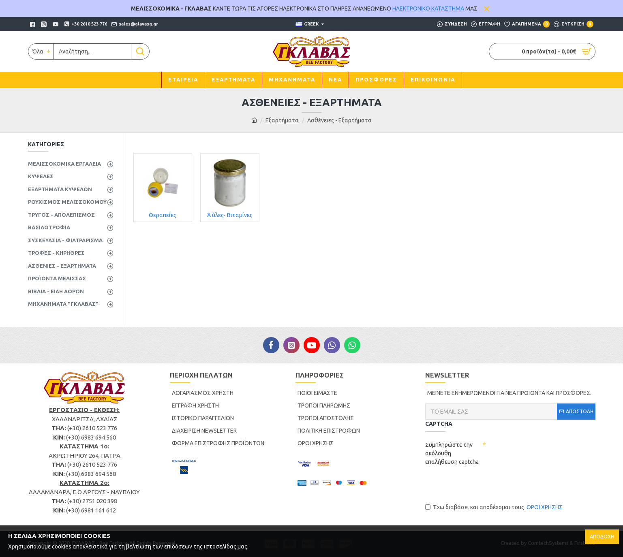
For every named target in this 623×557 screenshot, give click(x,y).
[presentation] (486, 484)
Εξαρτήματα (282, 120)
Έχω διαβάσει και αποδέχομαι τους (494, 507)
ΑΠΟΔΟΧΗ (602, 536)
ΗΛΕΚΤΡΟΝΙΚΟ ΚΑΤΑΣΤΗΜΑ (428, 8)
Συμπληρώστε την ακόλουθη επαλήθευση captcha (452, 453)
